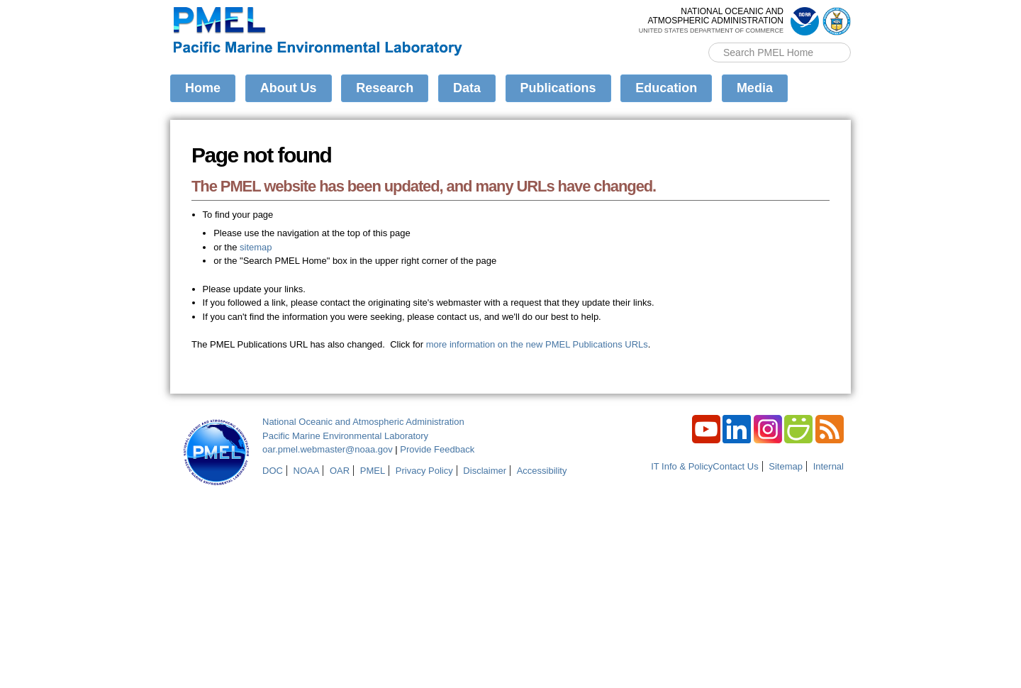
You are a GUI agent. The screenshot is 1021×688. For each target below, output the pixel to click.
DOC (272, 470)
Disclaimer (484, 470)
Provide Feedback (437, 449)
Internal (828, 466)
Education (666, 88)
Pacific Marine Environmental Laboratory (345, 436)
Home (203, 88)
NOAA (307, 470)
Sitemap (786, 466)
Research (384, 88)
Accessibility (542, 470)
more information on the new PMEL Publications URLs (537, 344)
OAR (340, 470)
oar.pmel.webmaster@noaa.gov (327, 449)
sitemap (256, 247)
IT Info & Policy (682, 466)
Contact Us (735, 466)
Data (467, 88)
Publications (558, 88)
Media (755, 88)
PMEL (372, 470)
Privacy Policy (424, 470)
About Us (288, 88)
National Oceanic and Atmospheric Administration (363, 421)
